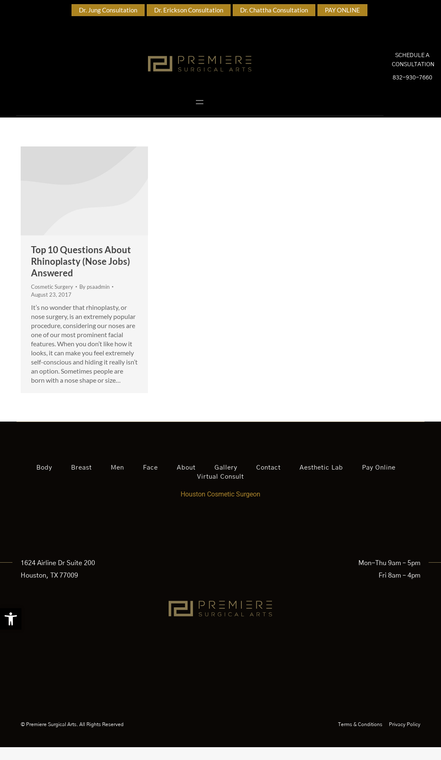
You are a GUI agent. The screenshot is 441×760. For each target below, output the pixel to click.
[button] (10, 619)
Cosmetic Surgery (52, 299)
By (94, 299)
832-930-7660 (412, 84)
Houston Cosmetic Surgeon (220, 507)
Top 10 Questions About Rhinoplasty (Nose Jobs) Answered (81, 274)
